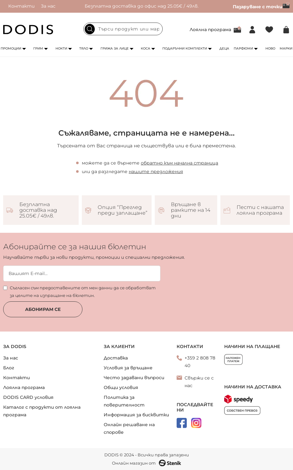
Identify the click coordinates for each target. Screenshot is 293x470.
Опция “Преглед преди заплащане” (122, 210)
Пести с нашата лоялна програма (260, 210)
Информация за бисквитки (136, 415)
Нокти (61, 48)
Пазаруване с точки (261, 7)
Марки (286, 48)
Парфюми (243, 48)
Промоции (11, 48)
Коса (145, 48)
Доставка (116, 358)
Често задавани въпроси (134, 377)
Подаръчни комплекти (184, 48)
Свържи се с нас (199, 381)
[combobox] (123, 29)
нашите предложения (156, 171)
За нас (48, 6)
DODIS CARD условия (28, 397)
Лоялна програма (210, 29)
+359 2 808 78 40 (200, 361)
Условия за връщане (128, 368)
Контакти (21, 6)
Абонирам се (43, 309)
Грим (38, 48)
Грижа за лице (115, 48)
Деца (224, 48)
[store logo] (28, 29)
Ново (270, 48)
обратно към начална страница (179, 163)
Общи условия (121, 387)
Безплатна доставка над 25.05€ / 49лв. (38, 210)
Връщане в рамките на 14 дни (190, 210)
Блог (8, 368)
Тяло (83, 48)
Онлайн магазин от (146, 463)
